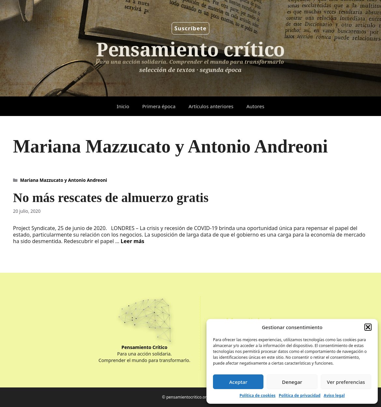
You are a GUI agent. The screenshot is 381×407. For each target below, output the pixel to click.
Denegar (292, 382)
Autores (255, 106)
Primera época (159, 106)
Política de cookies (257, 395)
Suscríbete (191, 28)
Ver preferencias (346, 382)
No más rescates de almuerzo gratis (110, 197)
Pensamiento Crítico (144, 347)
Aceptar (238, 382)
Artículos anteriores (211, 106)
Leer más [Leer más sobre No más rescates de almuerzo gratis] (133, 241)
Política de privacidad (299, 395)
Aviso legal (334, 395)
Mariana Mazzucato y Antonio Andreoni (63, 180)
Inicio (123, 106)
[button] (368, 327)
